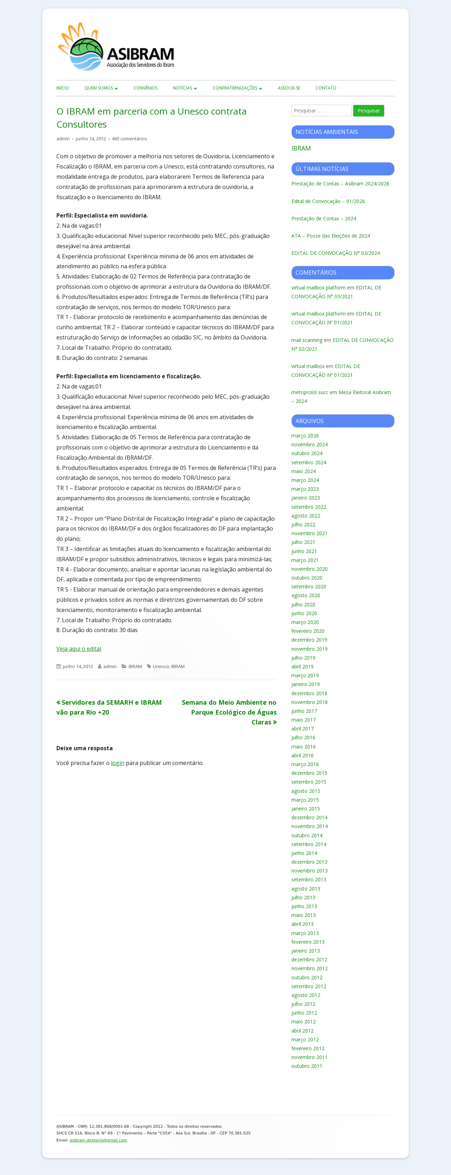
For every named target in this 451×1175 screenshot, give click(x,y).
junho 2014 (304, 853)
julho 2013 (303, 897)
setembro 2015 (308, 781)
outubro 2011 (306, 1066)
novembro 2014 (309, 826)
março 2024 (305, 480)
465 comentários (129, 138)
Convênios (145, 88)
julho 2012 (303, 1003)
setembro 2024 (308, 462)
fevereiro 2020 (308, 631)
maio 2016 (303, 746)
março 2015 (305, 799)
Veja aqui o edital (78, 649)
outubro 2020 (306, 577)
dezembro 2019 (309, 639)
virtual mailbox (308, 366)
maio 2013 (303, 915)
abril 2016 (302, 755)
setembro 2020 (308, 586)
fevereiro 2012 (308, 1048)
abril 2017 (302, 728)
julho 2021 (303, 542)
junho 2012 (304, 1012)
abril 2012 (302, 1030)
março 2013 (305, 933)
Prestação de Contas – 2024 (323, 218)
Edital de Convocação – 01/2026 (328, 201)
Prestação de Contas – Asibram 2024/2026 (340, 183)
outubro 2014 (306, 835)
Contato (326, 88)
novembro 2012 (309, 968)
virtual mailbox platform (318, 287)
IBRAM (135, 666)
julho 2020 (303, 604)
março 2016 (305, 764)
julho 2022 (303, 524)
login (117, 763)
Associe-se (289, 88)
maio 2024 (303, 471)
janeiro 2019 (305, 684)
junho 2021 (304, 551)
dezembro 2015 (309, 773)
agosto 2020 (305, 595)
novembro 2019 (309, 648)
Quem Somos (99, 88)
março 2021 (305, 560)
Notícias (182, 88)
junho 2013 (304, 906)
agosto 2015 (305, 791)
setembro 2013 (308, 879)
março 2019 (305, 675)
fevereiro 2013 (308, 941)
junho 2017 (304, 711)
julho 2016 (303, 737)
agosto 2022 (305, 515)
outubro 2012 (306, 977)
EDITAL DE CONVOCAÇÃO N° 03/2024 (335, 253)
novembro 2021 (309, 533)
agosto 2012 (305, 995)
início (62, 88)
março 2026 (305, 435)
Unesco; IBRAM (169, 666)
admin (63, 138)
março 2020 (305, 622)
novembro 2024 (309, 444)
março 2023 (305, 488)
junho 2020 (304, 613)
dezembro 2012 (309, 959)
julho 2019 (303, 657)
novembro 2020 (309, 568)
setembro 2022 (308, 506)
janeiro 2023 (305, 497)
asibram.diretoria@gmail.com (98, 1140)
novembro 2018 (309, 702)
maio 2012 (303, 1021)
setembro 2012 (308, 986)
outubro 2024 (306, 453)
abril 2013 (302, 923)
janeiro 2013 (305, 950)
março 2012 (305, 1039)
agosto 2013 (305, 888)
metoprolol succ (309, 392)
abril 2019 (302, 666)
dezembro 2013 (309, 861)
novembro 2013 (309, 870)
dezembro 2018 (309, 693)
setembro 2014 (308, 844)
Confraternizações (235, 88)
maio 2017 (303, 719)
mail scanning (306, 340)
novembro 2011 (309, 1057)
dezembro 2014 (309, 817)
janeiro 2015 (305, 808)
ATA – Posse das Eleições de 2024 (330, 235)
